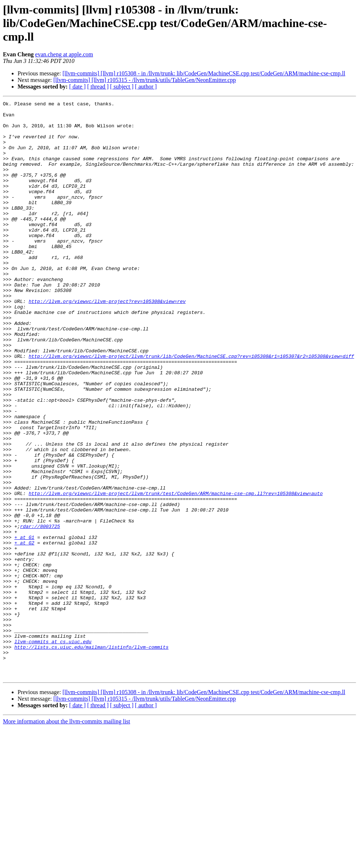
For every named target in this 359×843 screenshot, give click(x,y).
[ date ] (77, 86)
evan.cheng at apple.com (64, 54)
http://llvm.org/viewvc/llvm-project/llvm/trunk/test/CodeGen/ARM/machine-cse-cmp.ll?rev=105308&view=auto (175, 572)
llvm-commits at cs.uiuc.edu (52, 750)
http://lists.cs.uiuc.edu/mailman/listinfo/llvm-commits (91, 756)
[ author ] (146, 86)
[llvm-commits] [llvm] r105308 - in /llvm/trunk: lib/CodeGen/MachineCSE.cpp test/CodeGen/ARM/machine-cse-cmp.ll (204, 73)
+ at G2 (24, 631)
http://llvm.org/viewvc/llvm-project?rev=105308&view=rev (107, 341)
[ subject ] (122, 86)
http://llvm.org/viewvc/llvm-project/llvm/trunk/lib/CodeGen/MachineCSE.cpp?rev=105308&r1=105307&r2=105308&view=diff (191, 407)
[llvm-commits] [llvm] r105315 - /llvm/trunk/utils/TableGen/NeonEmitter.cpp (144, 80)
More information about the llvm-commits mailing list (66, 836)
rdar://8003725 (40, 611)
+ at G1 (24, 625)
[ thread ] (98, 86)
